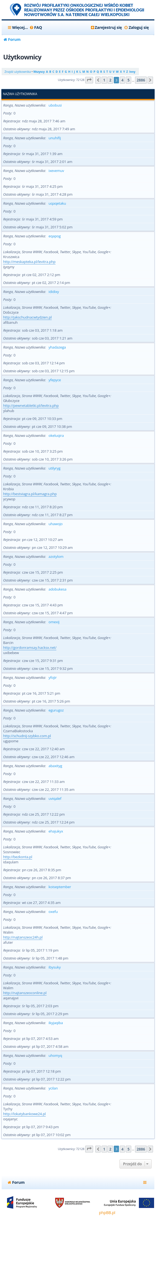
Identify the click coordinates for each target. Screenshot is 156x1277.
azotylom (55, 556)
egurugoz (56, 710)
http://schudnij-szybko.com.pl (27, 735)
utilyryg (54, 468)
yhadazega (57, 347)
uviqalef (54, 798)
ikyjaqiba (55, 1022)
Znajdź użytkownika (17, 71)
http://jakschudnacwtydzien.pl (27, 317)
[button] (89, 80)
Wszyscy (38, 72)
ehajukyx (55, 831)
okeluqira (56, 435)
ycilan (53, 1088)
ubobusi (55, 105)
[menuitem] (35, 27)
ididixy (53, 291)
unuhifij (54, 137)
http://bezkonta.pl (17, 856)
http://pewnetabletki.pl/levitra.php (31, 405)
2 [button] (110, 80)
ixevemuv (56, 170)
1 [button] (104, 80)
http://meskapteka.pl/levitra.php (29, 261)
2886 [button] (141, 80)
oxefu (53, 911)
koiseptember (59, 886)
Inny (132, 72)
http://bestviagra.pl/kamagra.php (30, 493)
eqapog (54, 236)
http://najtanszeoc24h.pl (22, 937)
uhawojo (55, 523)
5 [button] (128, 80)
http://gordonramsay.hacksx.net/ (29, 647)
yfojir (52, 677)
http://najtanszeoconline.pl (24, 992)
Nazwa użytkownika (20, 94)
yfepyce (54, 379)
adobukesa (57, 589)
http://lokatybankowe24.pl (24, 1113)
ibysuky (54, 967)
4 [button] (122, 80)
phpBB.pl (107, 1212)
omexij (53, 621)
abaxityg (55, 765)
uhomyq (55, 1055)
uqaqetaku (57, 203)
